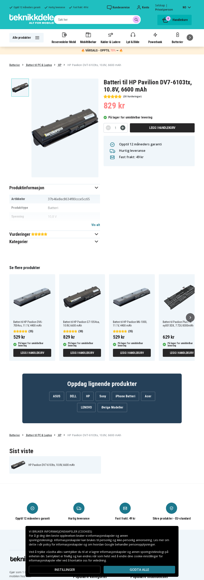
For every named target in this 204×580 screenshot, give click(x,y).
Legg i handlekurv (162, 128)
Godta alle (139, 569)
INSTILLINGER (65, 569)
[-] (108, 127)
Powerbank (155, 38)
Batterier (177, 38)
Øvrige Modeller (112, 407)
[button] (54, 187)
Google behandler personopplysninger (130, 544)
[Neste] (190, 37)
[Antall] (115, 128)
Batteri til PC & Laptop (39, 65)
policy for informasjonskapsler (63, 544)
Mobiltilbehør (88, 38)
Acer (148, 396)
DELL (73, 396)
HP (59, 65)
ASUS (56, 396)
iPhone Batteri (125, 396)
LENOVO (86, 407)
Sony (102, 396)
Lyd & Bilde (132, 38)
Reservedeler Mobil (64, 38)
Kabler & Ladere (111, 38)
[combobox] (97, 19)
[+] (122, 127)
